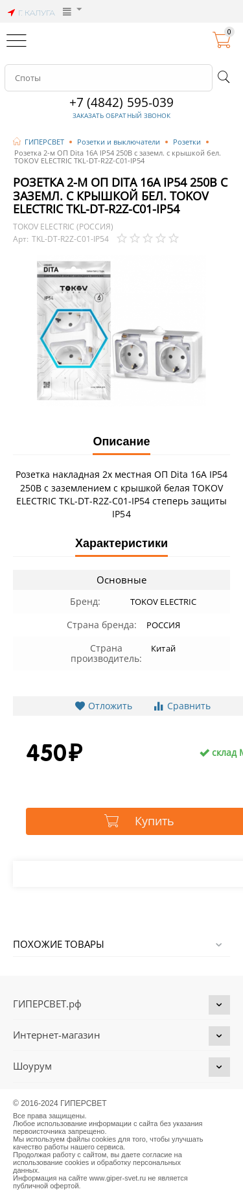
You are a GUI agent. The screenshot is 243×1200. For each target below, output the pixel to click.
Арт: (21, 239)
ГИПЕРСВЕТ (44, 142)
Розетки (187, 142)
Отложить (103, 706)
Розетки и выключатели (118, 142)
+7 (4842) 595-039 (121, 102)
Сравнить (181, 706)
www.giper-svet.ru (117, 1178)
